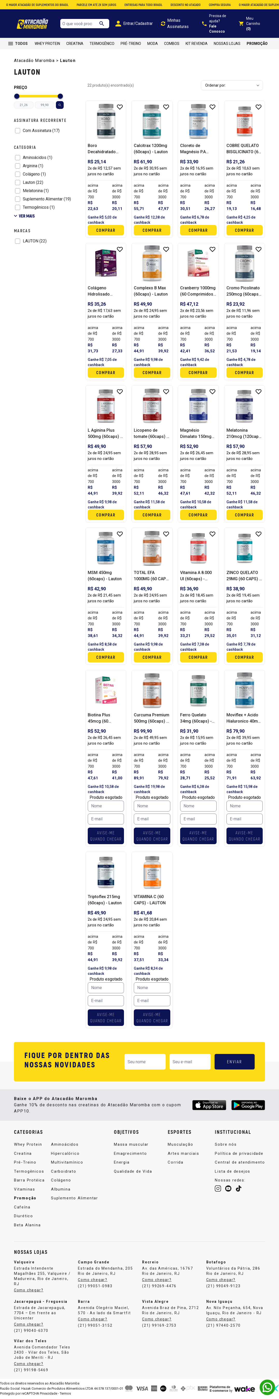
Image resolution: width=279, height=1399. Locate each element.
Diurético (23, 1216)
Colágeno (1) (34, 174)
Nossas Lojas (227, 43)
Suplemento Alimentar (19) (47, 199)
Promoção (257, 43)
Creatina (74, 43)
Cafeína (22, 1207)
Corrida (175, 1162)
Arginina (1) (33, 165)
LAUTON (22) (35, 241)
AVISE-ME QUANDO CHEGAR (106, 835)
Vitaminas (24, 1189)
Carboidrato (63, 1171)
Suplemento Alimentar (74, 1198)
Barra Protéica (29, 1180)
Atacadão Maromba (34, 60)
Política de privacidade (239, 1153)
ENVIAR (234, 1061)
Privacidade (48, 1393)
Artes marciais (183, 1153)
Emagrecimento (130, 1153)
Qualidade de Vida (133, 1171)
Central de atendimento (240, 1162)
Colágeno (61, 1180)
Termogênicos (29, 1171)
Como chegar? (28, 1290)
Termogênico (102, 43)
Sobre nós (226, 1144)
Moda (152, 43)
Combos (171, 43)
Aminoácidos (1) (37, 157)
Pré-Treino (131, 43)
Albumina (60, 1189)
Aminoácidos (65, 1144)
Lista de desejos (232, 1171)
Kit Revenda (197, 43)
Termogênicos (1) (39, 207)
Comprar (105, 230)
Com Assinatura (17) (41, 130)
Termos (65, 1393)
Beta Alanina (27, 1225)
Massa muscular (131, 1144)
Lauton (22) (33, 182)
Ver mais (24, 215)
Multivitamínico (67, 1162)
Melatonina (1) (36, 190)
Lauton (68, 60)
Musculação (180, 1144)
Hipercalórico (65, 1153)
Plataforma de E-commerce (220, 1389)
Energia (122, 1162)
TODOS (18, 43)
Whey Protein (47, 43)
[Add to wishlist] (120, 107)
